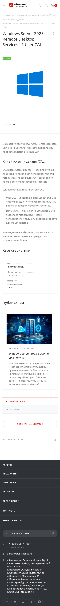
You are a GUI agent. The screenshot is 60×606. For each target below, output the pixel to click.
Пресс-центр (11, 501)
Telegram (14, 601)
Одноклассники (31, 601)
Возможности (12, 520)
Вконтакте (6, 601)
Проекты (8, 491)
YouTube (23, 601)
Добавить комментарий (30, 424)
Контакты (9, 511)
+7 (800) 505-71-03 (18, 543)
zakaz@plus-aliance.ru (19, 553)
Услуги (7, 465)
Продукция (10, 474)
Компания (9, 482)
